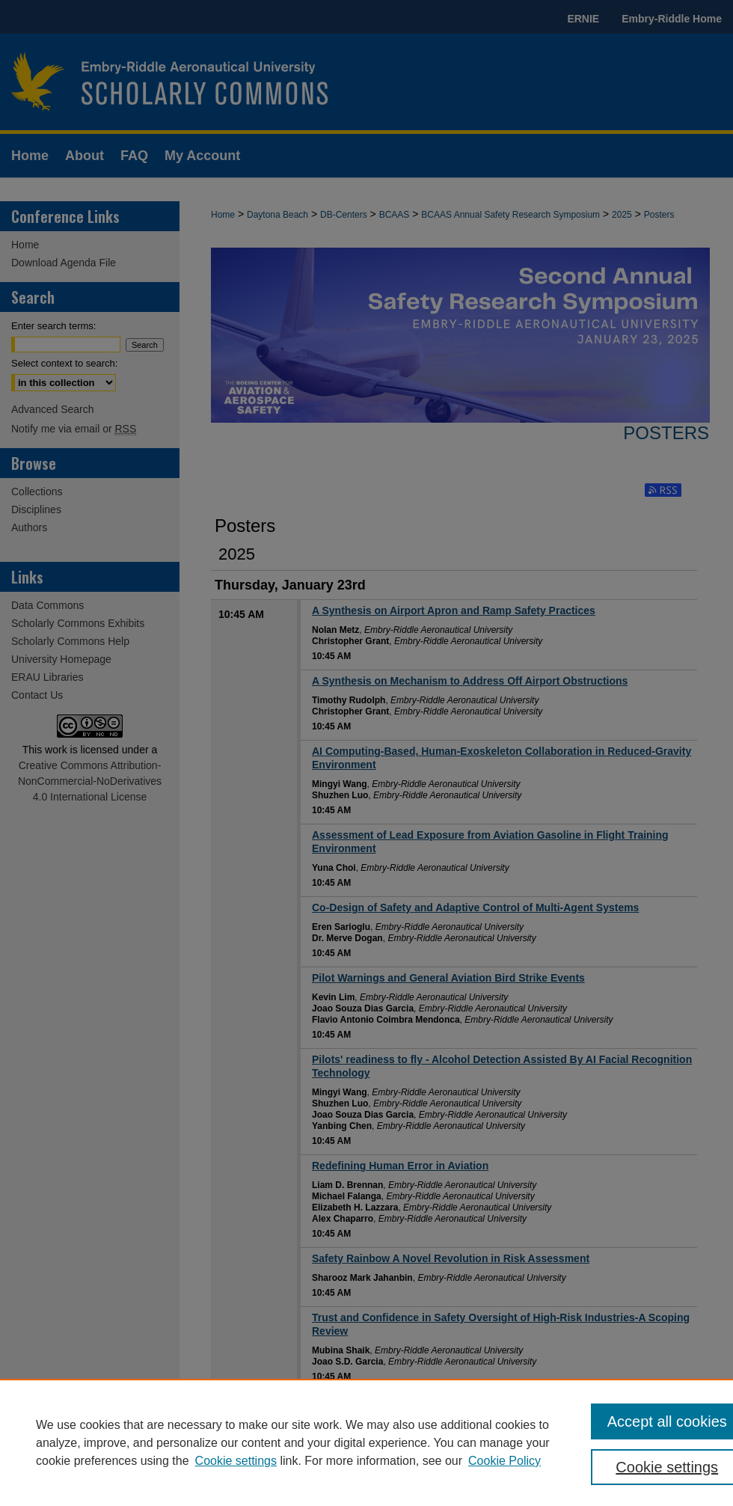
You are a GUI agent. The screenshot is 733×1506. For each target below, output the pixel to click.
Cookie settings (236, 1460)
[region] (366, 1442)
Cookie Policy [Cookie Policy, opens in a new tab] (504, 1460)
